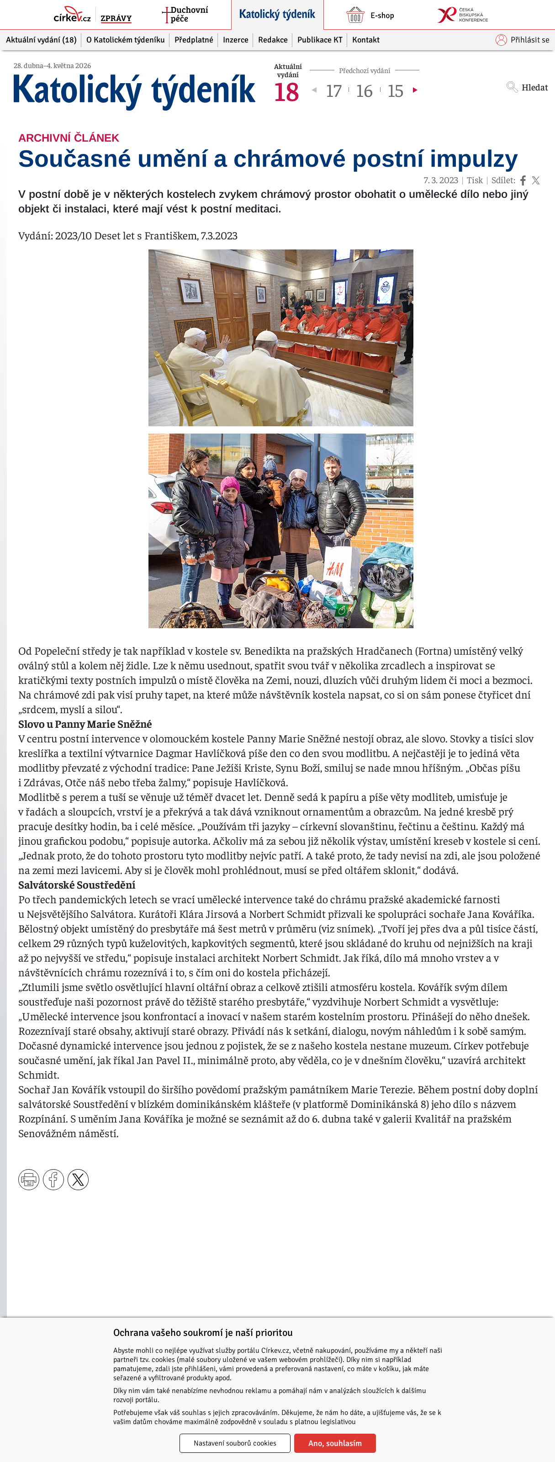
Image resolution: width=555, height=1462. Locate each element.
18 (286, 89)
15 (395, 89)
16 (364, 89)
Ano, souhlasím (335, 1443)
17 (333, 89)
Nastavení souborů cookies (235, 1443)
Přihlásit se (523, 40)
